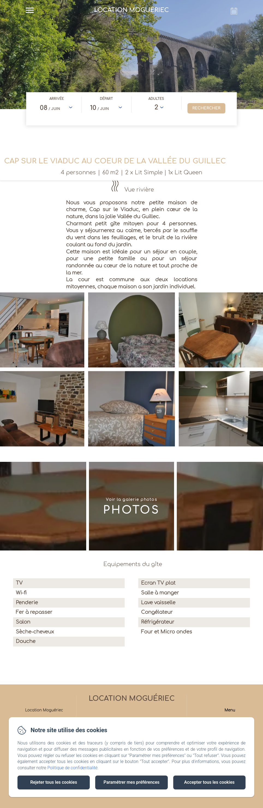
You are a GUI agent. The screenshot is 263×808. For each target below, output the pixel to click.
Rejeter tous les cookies (53, 782)
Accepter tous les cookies (209, 782)
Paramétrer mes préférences (131, 782)
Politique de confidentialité (72, 767)
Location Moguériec (132, 698)
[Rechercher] (206, 108)
